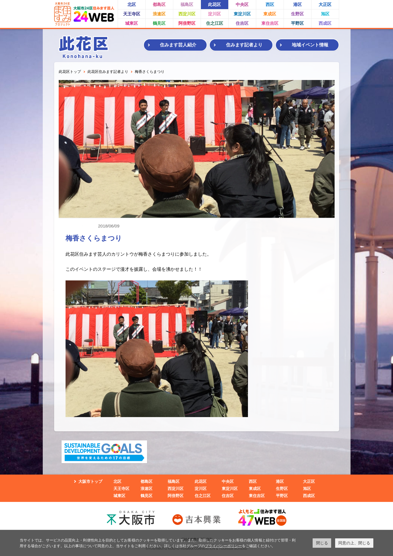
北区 (131, 4)
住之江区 (214, 23)
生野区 (297, 13)
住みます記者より (244, 44)
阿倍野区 (187, 23)
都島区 (159, 4)
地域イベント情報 (310, 44)
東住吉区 (269, 23)
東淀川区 (242, 13)
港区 (297, 4)
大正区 (325, 4)
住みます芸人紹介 (178, 44)
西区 (270, 4)
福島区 (186, 4)
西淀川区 (187, 13)
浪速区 (159, 13)
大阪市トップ (90, 481)
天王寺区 (131, 13)
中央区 (242, 4)
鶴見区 (159, 23)
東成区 (269, 13)
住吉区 (242, 23)
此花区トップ (70, 71)
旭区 (325, 13)
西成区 (325, 23)
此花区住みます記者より (107, 71)
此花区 (214, 4)
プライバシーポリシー (223, 546)
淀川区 (214, 13)
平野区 (297, 23)
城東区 (131, 23)
